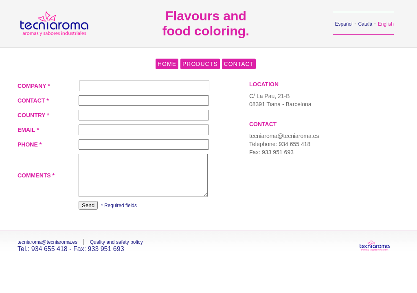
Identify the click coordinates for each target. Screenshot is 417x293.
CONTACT (239, 64)
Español (343, 24)
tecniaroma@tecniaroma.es (284, 136)
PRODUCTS (200, 64)
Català (365, 24)
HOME (167, 64)
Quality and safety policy (116, 242)
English (386, 24)
